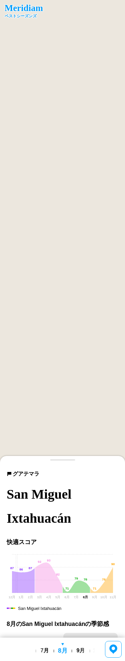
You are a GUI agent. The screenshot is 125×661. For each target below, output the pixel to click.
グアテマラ (23, 474)
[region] (62, 231)
